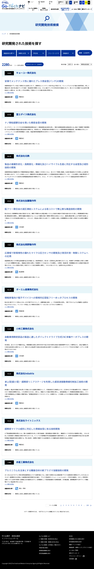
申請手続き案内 (43, 548)
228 (87, 505)
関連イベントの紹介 (75, 544)
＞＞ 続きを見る (9, 92)
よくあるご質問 (76, 9)
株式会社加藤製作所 (26, 200)
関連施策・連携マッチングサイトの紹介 (80, 547)
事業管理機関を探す (45, 550)
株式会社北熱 (22, 155)
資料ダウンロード (87, 9)
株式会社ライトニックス (28, 420)
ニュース (31, 2)
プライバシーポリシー (76, 556)
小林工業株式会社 (25, 328)
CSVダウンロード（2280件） (34, 64)
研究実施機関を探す (45, 553)
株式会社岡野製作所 (26, 244)
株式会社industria (25, 373)
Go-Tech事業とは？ (33, 9)
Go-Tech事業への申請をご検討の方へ (50, 545)
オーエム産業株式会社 (27, 289)
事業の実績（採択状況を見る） (50, 539)
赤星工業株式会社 (25, 462)
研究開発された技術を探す (76, 539)
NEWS (71, 536)
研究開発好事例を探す (75, 542)
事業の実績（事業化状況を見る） (50, 542)
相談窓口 (41, 2)
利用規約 (73, 559)
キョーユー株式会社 (26, 72)
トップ (4, 34)
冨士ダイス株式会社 (26, 114)
